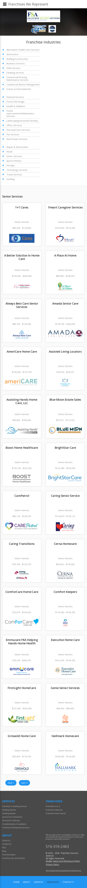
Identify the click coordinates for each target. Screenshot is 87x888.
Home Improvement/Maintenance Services (20, 113)
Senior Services (14, 156)
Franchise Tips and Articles (13, 858)
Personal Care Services (18, 129)
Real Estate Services (16, 139)
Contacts (68, 882)
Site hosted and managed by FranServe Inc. (63, 870)
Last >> (24, 782)
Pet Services (12, 134)
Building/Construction (17, 58)
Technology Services (16, 169)
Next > (11, 782)
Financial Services (15, 97)
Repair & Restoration (17, 147)
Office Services (14, 125)
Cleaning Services (15, 72)
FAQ (4, 847)
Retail (9, 151)
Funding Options (9, 810)
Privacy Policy (52, 864)
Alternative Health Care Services (22, 49)
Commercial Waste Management (23, 84)
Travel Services (14, 174)
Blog (4, 851)
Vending (10, 179)
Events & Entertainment (18, 89)
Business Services (15, 63)
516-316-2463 (57, 846)
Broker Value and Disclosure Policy (63, 861)
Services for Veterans (11, 820)
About (26, 882)
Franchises (53, 882)
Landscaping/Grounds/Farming (22, 120)
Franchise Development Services (15, 827)
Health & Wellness (15, 106)
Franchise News (8, 854)
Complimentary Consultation (14, 824)
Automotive (12, 54)
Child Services (13, 68)
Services (38, 882)
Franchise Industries (54, 810)
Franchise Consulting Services (14, 806)
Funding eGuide (8, 813)
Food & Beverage (15, 101)
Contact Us (6, 844)
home (16, 882)
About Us (6, 840)
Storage (10, 165)
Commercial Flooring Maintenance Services (17, 78)
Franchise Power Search (56, 813)
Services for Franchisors (12, 817)
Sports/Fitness (14, 160)
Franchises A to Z (53, 806)
